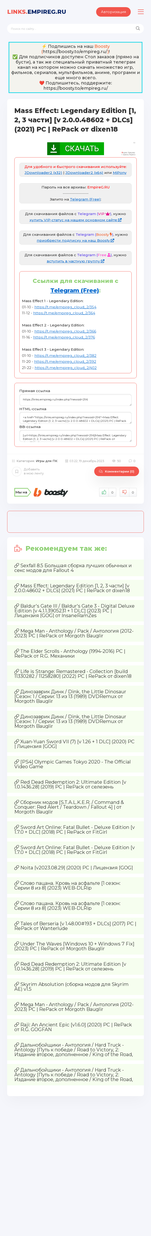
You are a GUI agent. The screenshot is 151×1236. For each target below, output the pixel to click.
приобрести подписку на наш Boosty (75, 240)
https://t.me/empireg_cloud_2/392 (65, 361)
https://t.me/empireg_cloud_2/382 (65, 355)
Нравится (108, 492)
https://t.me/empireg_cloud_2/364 (64, 313)
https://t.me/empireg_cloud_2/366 (65, 331)
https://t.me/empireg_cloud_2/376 (64, 337)
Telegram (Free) (85, 199)
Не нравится (128, 492)
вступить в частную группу (75, 261)
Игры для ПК (46, 461)
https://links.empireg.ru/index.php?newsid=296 (75, 400)
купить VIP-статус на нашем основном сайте (76, 220)
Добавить (28, 471)
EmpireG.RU (36, 11)
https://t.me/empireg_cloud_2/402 (66, 367)
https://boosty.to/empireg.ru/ (75, 51)
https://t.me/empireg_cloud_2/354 (65, 307)
